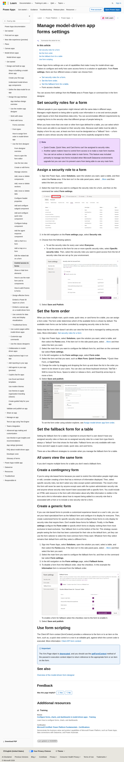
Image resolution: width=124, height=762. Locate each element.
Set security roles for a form (49, 50)
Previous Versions (21, 757)
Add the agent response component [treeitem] (19, 234)
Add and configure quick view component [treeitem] (21, 216)
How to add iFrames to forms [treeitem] (21, 289)
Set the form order (46, 53)
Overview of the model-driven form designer (56, 675)
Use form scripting (46, 59)
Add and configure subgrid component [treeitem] (21, 207)
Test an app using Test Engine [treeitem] (18, 422)
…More (103, 179)
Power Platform (51, 18)
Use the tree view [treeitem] (20, 163)
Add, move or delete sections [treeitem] (21, 185)
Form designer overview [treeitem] (19, 149)
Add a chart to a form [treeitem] (20, 242)
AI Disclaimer (7, 757)
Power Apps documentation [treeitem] (15, 26)
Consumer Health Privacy (69, 757)
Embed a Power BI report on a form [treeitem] (20, 301)
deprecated (65, 654)
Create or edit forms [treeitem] (21, 167)
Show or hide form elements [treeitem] (21, 271)
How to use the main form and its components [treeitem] (22, 281)
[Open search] (112, 3)
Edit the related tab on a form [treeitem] (21, 257)
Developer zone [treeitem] (13, 454)
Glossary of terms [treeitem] (13, 458)
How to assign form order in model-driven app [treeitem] (20, 137)
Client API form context (71, 641)
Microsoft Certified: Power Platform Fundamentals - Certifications (63, 727)
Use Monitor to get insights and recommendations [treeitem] (18, 439)
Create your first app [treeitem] (16, 78)
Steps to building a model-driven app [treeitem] (18, 72)
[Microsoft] (4, 3)
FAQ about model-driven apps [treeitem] (18, 450)
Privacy (52, 757)
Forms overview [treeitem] (18, 125)
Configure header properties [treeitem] (20, 199)
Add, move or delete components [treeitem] (21, 177)
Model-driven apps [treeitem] (14, 57)
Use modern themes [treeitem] (16, 386)
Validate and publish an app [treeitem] (17, 409)
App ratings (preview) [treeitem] (15, 445)
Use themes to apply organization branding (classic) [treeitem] (17, 394)
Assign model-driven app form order (99, 423)
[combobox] (16, 21)
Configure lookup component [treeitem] (20, 224)
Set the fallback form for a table (50, 56)
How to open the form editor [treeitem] (20, 157)
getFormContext (98, 654)
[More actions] (118, 18)
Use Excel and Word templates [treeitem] (16, 380)
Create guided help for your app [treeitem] (19, 402)
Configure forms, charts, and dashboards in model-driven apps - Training (66, 717)
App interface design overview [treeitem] (18, 102)
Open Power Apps (112, 10)
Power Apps (65, 18)
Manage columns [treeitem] (20, 172)
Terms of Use (89, 757)
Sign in (118, 3)
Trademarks (101, 757)
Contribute (43, 757)
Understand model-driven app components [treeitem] (18, 83)
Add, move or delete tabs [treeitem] (21, 192)
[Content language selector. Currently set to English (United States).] (13, 751)
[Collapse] (29, 16)
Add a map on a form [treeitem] (20, 249)
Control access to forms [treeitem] (21, 264)
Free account (96, 10)
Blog (33, 757)
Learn (40, 18)
